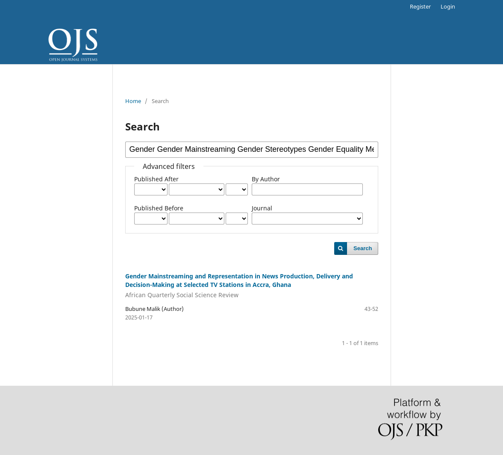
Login (448, 6)
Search (362, 248)
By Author (266, 179)
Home (133, 101)
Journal (262, 208)
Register (420, 6)
